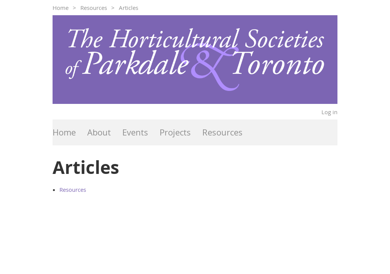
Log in (329, 112)
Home (61, 7)
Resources (93, 7)
